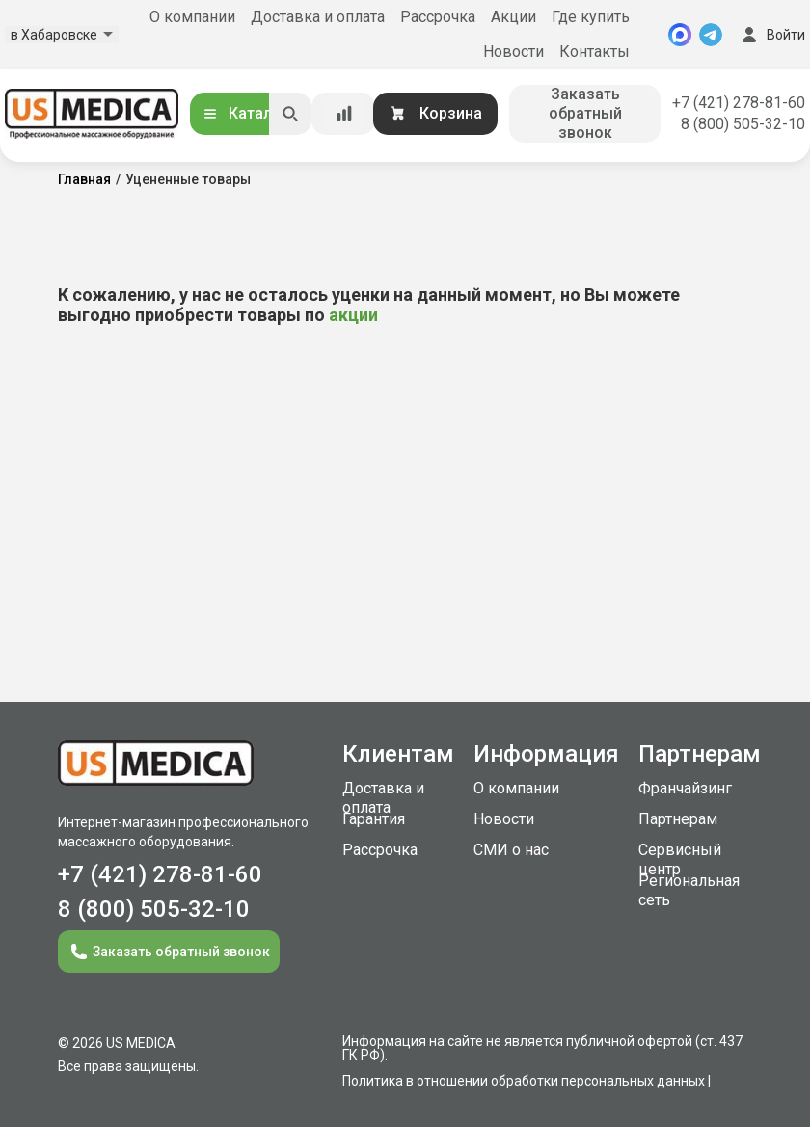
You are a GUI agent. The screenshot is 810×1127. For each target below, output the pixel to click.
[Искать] (290, 114)
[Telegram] (710, 34)
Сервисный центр (679, 859)
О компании (192, 17)
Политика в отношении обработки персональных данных (523, 1080)
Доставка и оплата (318, 17)
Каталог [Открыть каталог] (245, 113)
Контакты (594, 51)
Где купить (591, 17)
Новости (513, 51)
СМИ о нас (511, 850)
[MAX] (679, 34)
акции (353, 315)
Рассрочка (437, 17)
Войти (771, 34)
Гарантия (373, 819)
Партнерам (677, 819)
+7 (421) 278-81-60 (738, 103)
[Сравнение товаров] (344, 114)
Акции (513, 17)
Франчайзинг (685, 788)
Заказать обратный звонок (585, 113)
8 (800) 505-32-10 (743, 124)
